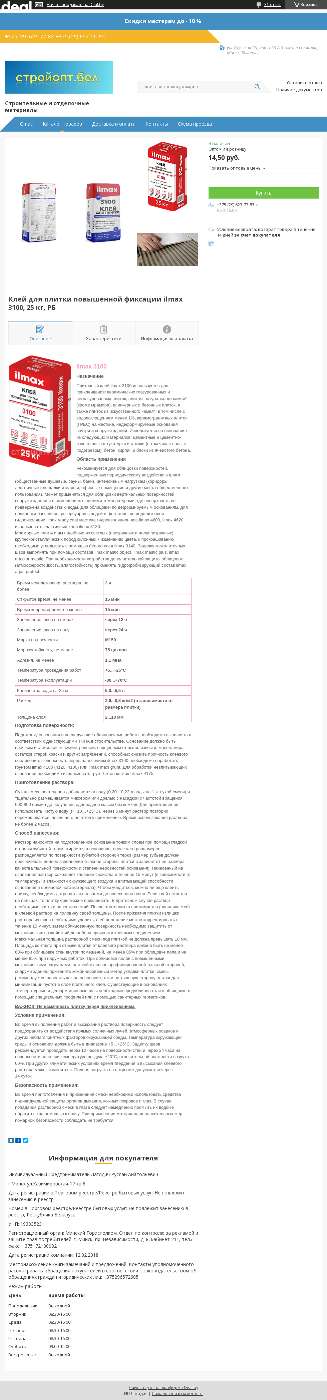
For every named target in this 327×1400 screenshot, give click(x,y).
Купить (264, 193)
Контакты (156, 124)
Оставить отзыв (304, 83)
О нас (26, 124)
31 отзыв (272, 4)
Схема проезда (195, 124)
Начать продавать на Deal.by (75, 4)
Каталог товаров (62, 124)
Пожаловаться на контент (177, 1393)
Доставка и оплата (113, 124)
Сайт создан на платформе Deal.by (163, 1387)
